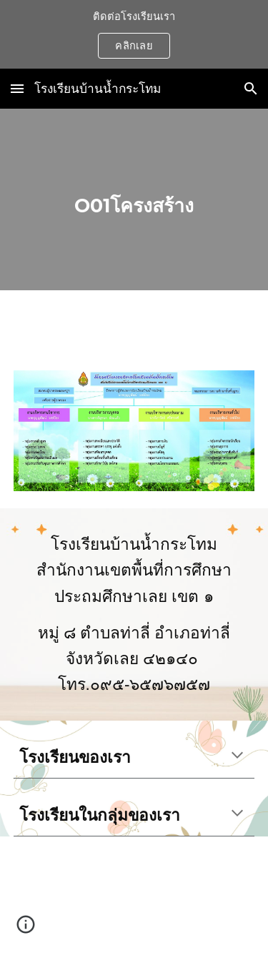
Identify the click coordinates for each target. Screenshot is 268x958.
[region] (134, 34)
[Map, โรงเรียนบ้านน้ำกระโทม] (134, 897)
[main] (134, 199)
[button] (17, 88)
